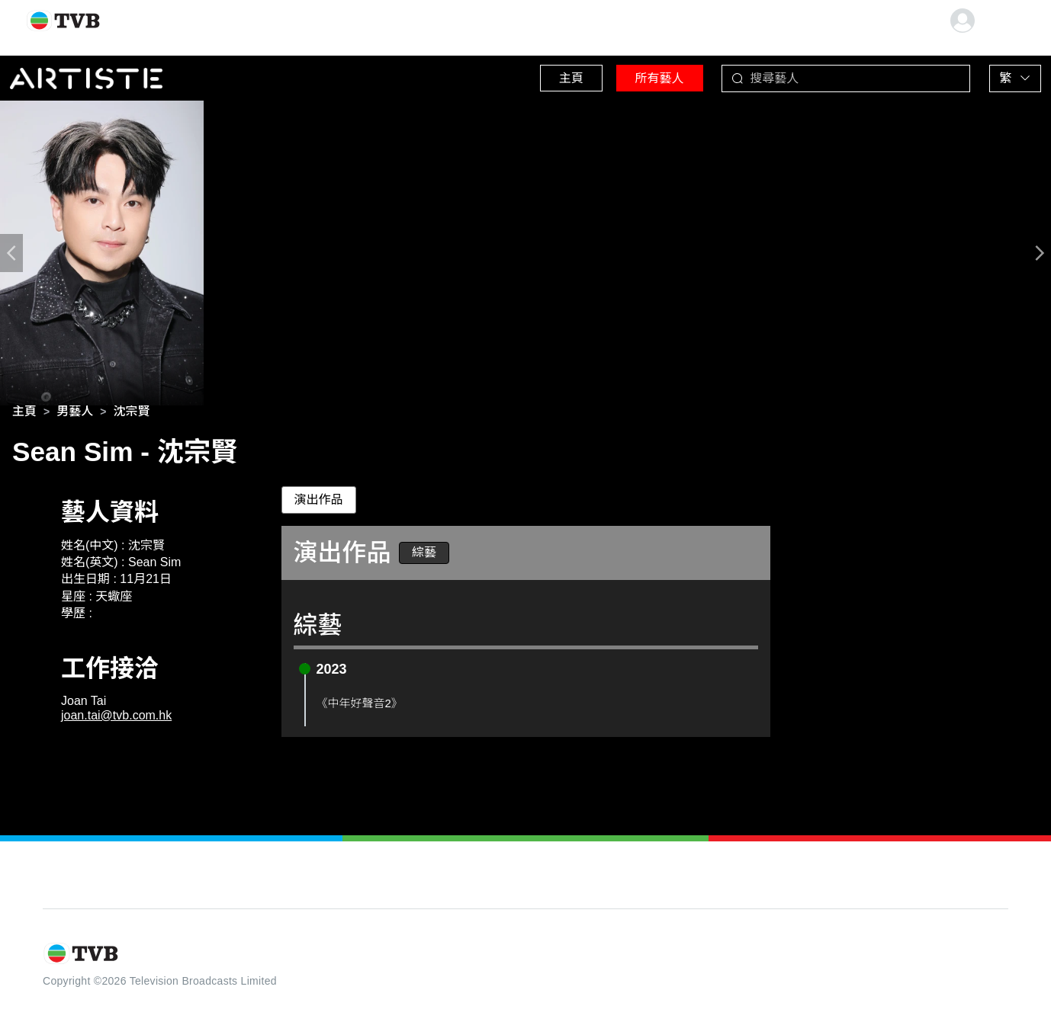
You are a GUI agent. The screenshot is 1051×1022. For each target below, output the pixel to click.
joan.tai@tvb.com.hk (116, 718)
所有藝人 (639, 75)
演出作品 (318, 502)
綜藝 (424, 555)
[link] (24, 414)
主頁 (541, 75)
